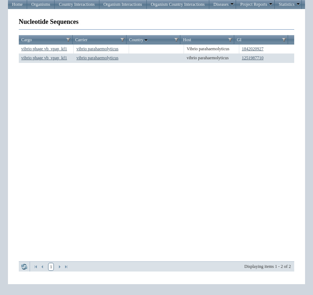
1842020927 (252, 48)
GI (239, 39)
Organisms (40, 4)
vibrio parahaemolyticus (97, 48)
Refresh (24, 267)
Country (139, 40)
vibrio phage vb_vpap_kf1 (44, 48)
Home (17, 4)
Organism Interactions (122, 4)
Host (187, 39)
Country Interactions (77, 4)
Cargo (26, 39)
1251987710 (252, 57)
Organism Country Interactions (178, 4)
